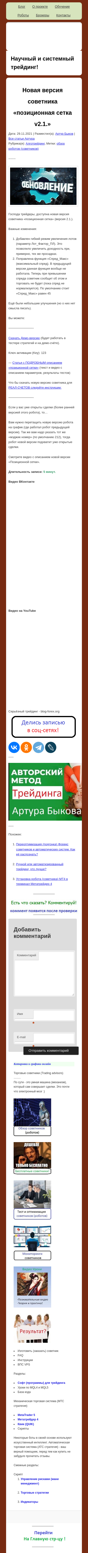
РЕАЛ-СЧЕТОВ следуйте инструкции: (34, 387)
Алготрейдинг (35, 143)
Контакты (63, 15)
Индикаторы (29, 1501)
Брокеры (42, 15)
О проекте (40, 6)
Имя (25, 1015)
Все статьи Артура (21, 138)
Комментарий (26, 955)
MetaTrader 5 (26, 1415)
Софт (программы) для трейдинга (41, 1383)
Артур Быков (64, 133)
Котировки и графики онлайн (32, 1064)
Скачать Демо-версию (24, 338)
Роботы (23, 15)
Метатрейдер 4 (28, 1419)
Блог (21, 6)
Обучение (62, 6)
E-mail (25, 1038)
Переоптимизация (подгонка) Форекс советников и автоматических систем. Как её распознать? (45, 849)
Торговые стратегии (35, 1492)
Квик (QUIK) (26, 1424)
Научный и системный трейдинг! (42, 62)
